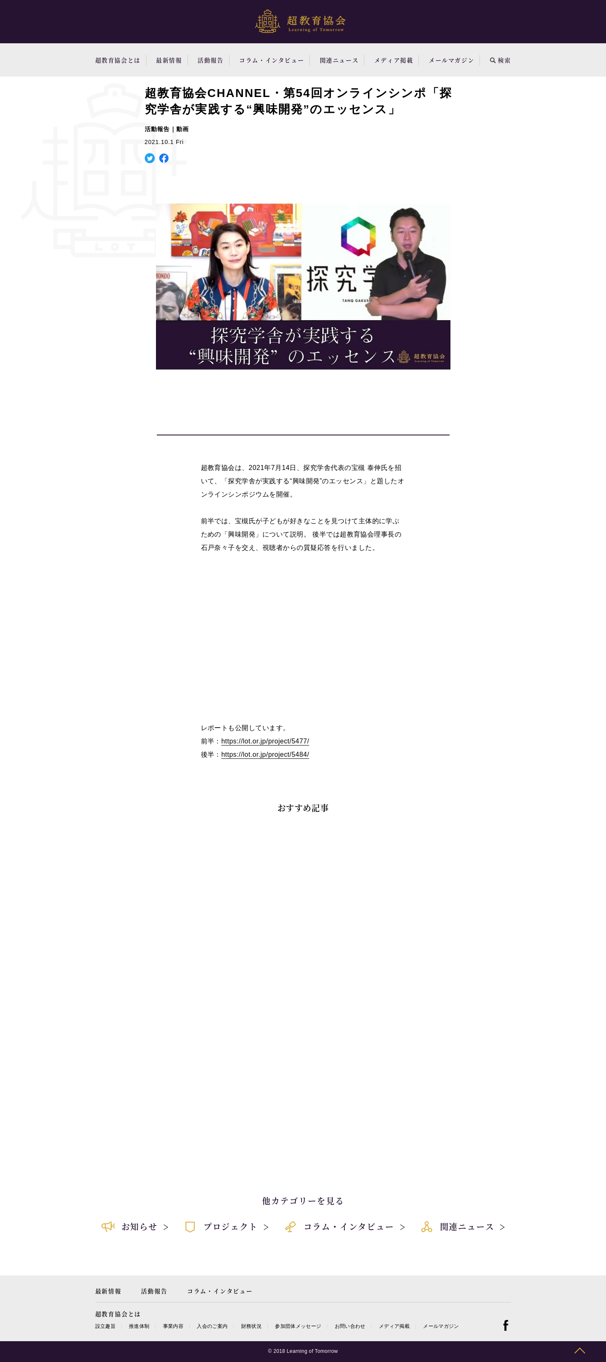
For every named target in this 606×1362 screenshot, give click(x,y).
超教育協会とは (118, 60)
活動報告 (210, 60)
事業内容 (173, 1326)
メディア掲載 (393, 60)
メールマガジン (451, 60)
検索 (500, 60)
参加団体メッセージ (298, 1326)
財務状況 (251, 1326)
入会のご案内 (212, 1326)
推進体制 (139, 1326)
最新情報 (169, 60)
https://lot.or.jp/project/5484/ (265, 754)
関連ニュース (339, 60)
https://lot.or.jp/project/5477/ (265, 741)
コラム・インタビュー (271, 60)
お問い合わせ (350, 1326)
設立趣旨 (105, 1326)
